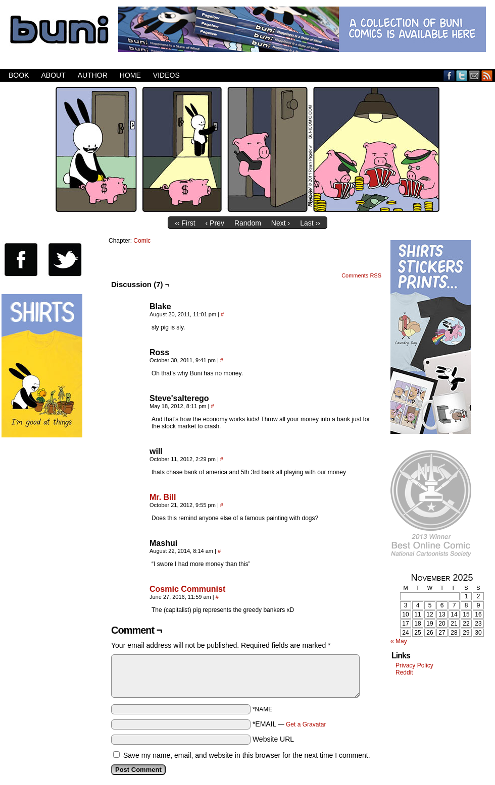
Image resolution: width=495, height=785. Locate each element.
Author (93, 75)
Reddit (404, 672)
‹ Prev (215, 223)
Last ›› (310, 223)
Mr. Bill (163, 497)
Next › (280, 223)
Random (247, 223)
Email (474, 75)
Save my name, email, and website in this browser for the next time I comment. (246, 755)
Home (130, 75)
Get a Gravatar (306, 724)
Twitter (462, 75)
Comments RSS (361, 275)
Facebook (449, 75)
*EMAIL (289, 724)
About (53, 75)
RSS (487, 75)
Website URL (273, 739)
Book (19, 75)
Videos (166, 75)
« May (398, 641)
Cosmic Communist (187, 589)
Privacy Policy (414, 665)
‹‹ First (185, 223)
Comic (142, 240)
